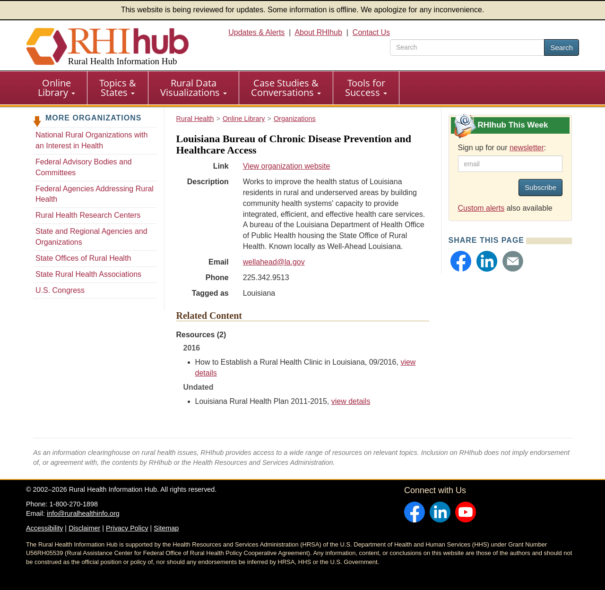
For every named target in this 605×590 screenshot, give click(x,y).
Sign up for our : (502, 148)
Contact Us (371, 32)
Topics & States (117, 88)
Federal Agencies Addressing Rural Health (94, 194)
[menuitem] (56, 87)
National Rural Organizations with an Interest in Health (91, 140)
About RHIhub (318, 32)
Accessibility (44, 528)
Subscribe (540, 187)
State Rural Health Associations (88, 274)
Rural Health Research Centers (87, 215)
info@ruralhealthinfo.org (83, 513)
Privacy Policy (127, 528)
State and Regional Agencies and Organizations (91, 236)
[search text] (467, 47)
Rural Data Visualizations (193, 88)
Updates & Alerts (256, 32)
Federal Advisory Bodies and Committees (83, 167)
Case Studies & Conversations (286, 88)
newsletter (527, 148)
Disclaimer (84, 528)
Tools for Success (366, 88)
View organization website (286, 166)
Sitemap (166, 528)
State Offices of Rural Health (83, 258)
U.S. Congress (60, 290)
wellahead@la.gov (274, 262)
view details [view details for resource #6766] (351, 401)
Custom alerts (481, 208)
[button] (461, 261)
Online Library (56, 88)
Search (561, 47)
